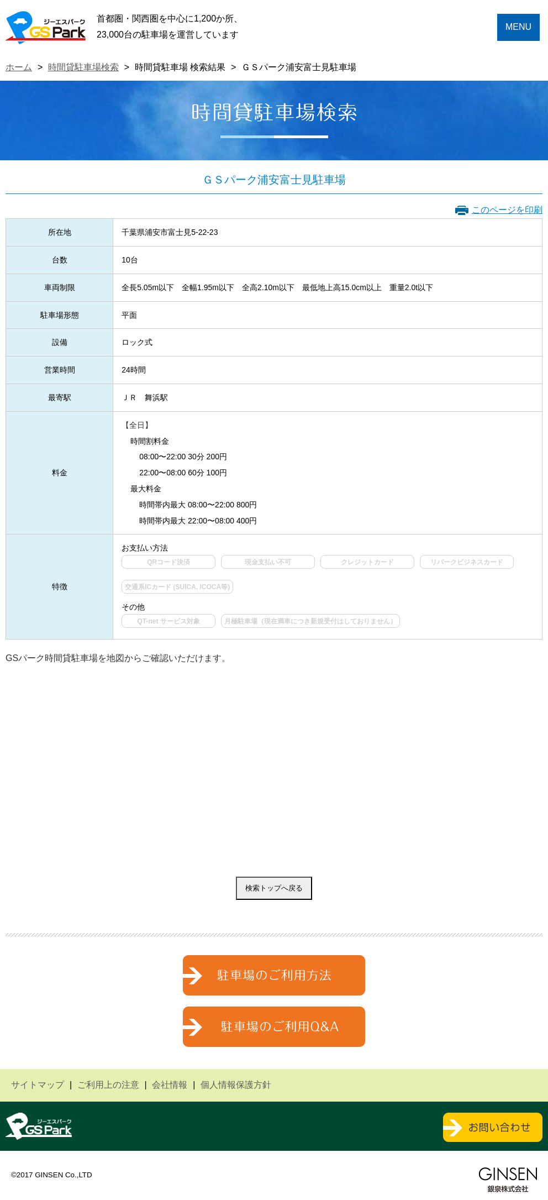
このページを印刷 (507, 209)
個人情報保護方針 (236, 1084)
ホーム (19, 67)
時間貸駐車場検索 (83, 67)
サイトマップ (37, 1084)
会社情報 (169, 1084)
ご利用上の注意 (108, 1084)
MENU (518, 27)
